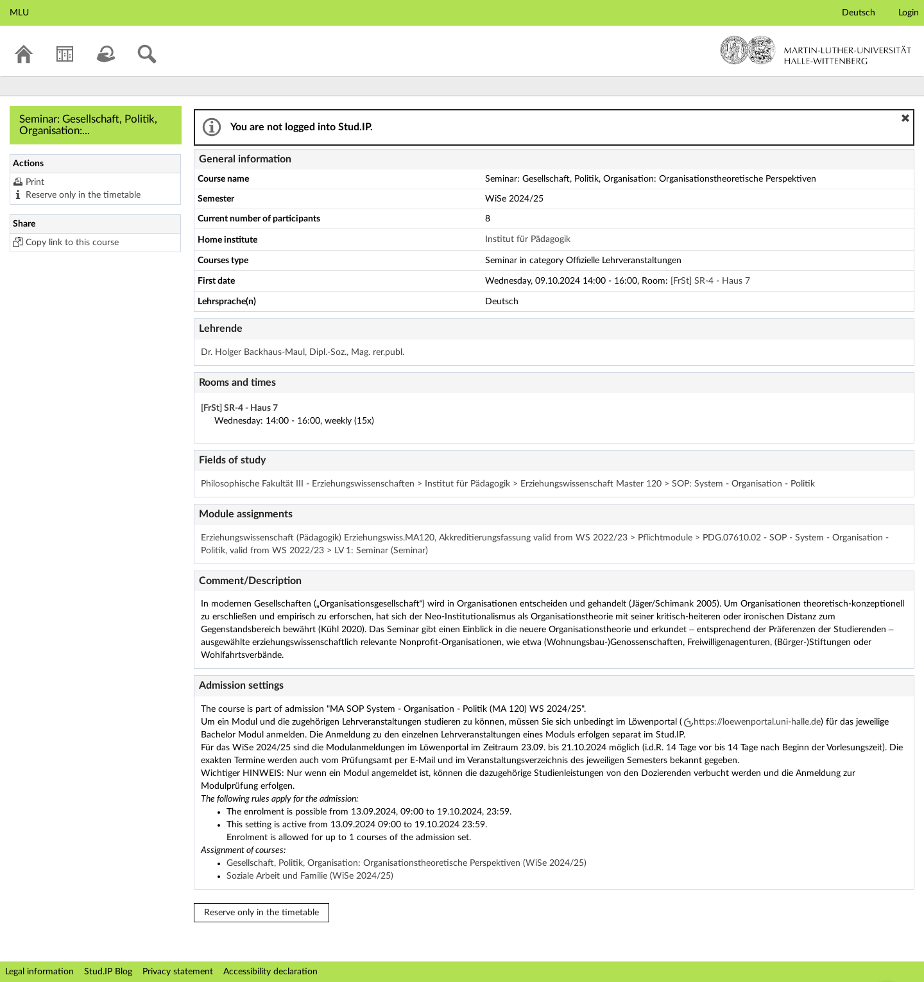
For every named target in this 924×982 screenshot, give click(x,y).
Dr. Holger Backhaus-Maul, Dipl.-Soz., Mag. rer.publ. (302, 352)
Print (35, 182)
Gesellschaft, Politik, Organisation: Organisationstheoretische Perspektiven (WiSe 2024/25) (406, 863)
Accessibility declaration (270, 971)
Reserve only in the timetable (83, 195)
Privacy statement (177, 971)
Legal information (39, 971)
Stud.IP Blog (108, 971)
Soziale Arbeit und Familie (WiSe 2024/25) (310, 876)
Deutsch (858, 12)
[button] (905, 118)
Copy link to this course (72, 242)
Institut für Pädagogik (527, 239)
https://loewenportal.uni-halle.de (757, 722)
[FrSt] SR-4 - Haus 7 (710, 281)
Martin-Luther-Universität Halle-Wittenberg (815, 50)
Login (908, 12)
